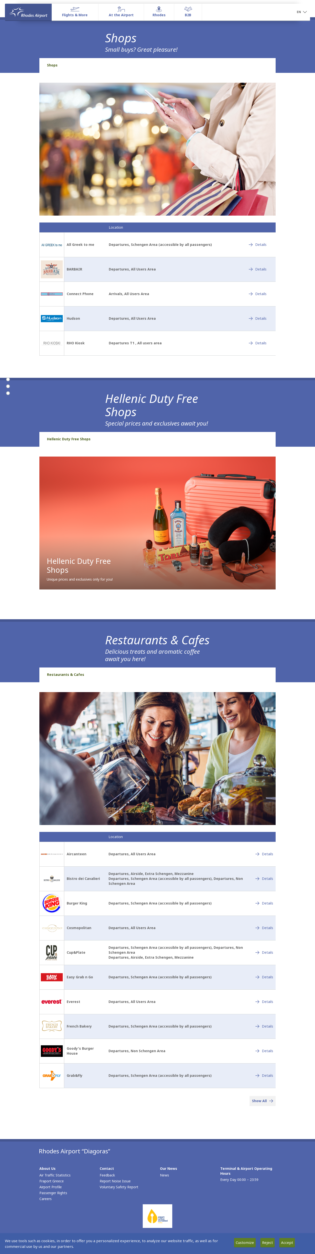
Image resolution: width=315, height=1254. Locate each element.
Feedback (107, 1175)
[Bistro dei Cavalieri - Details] (264, 878)
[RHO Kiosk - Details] (258, 343)
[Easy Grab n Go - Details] (264, 977)
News (164, 1175)
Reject (267, 1242)
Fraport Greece (51, 1181)
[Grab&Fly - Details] (264, 1075)
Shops (52, 65)
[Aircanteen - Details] (264, 854)
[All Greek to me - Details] (258, 244)
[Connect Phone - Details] (258, 293)
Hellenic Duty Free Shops (69, 439)
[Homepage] (28, 12)
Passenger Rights (53, 1193)
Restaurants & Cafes (65, 674)
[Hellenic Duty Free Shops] (8, 386)
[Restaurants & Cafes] (8, 393)
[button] (302, 12)
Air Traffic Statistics (55, 1175)
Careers (45, 1198)
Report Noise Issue (115, 1181)
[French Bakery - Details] (264, 1026)
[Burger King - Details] (264, 903)
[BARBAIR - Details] (258, 269)
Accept (287, 1242)
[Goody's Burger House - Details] (264, 1050)
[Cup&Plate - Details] (264, 952)
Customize (245, 1242)
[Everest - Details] (264, 1001)
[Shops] (8, 379)
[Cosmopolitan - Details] (264, 927)
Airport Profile (50, 1187)
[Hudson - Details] (258, 318)
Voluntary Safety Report (119, 1187)
